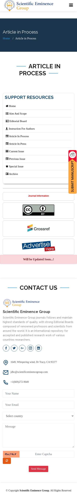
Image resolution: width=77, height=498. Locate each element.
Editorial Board (16, 121)
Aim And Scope (16, 113)
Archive (12, 174)
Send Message (38, 468)
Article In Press (16, 143)
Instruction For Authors (20, 128)
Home (6, 38)
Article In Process (17, 136)
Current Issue (15, 151)
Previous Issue (15, 158)
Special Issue (14, 166)
